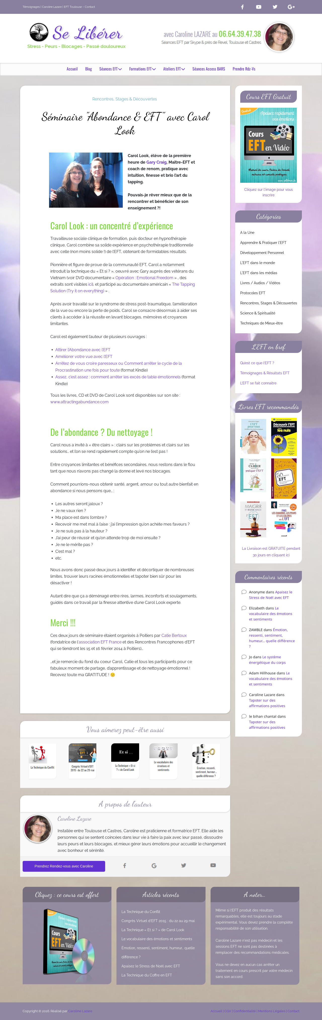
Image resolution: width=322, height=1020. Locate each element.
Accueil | (217, 1011)
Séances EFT (110, 69)
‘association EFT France (100, 642)
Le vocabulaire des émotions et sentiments (270, 614)
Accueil (72, 69)
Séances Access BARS (208, 69)
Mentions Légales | (273, 1011)
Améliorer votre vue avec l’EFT (83, 356)
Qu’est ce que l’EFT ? (257, 363)
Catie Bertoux (174, 635)
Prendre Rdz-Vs (244, 69)
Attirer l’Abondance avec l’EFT (82, 350)
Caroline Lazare (80, 1011)
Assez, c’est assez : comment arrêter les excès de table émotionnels (118, 377)
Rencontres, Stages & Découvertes (124, 99)
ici (90, 284)
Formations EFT (142, 69)
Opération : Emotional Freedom (144, 278)
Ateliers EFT (174, 69)
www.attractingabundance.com (79, 402)
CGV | (228, 1011)
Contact (293, 1011)
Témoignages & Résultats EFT (265, 373)
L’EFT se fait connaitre (258, 383)
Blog (88, 69)
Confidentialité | (245, 1011)
